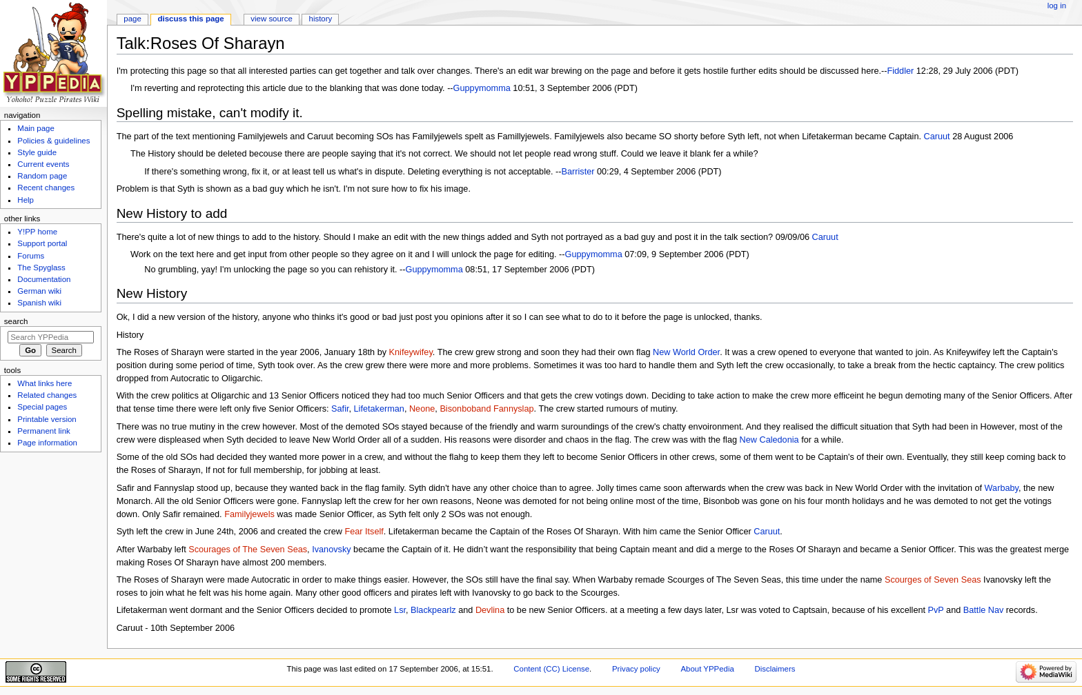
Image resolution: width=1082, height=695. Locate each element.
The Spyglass (41, 267)
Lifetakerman (379, 409)
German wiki (39, 291)
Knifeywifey (411, 352)
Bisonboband (465, 409)
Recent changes (46, 187)
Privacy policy (636, 669)
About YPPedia (707, 669)
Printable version (46, 419)
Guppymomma (482, 88)
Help (25, 200)
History (321, 18)
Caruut (937, 136)
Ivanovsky (331, 549)
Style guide (37, 152)
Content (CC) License (551, 669)
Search (16, 321)
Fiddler (900, 71)
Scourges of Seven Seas (933, 580)
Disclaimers (774, 669)
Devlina (489, 610)
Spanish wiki (39, 303)
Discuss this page (191, 18)
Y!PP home (37, 232)
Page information (47, 443)
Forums (30, 256)
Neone (422, 409)
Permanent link (43, 431)
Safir (339, 409)
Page (132, 18)
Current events (43, 164)
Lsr (400, 610)
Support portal (42, 243)
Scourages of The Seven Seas (247, 549)
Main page (36, 128)
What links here (44, 383)
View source (271, 18)
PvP (936, 610)
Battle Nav (983, 610)
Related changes (47, 395)
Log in (1056, 5)
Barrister (578, 172)
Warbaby (1002, 488)
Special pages (42, 407)
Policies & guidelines (53, 141)
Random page (42, 176)
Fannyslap (513, 409)
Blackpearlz (433, 610)
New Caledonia (769, 440)
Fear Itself (363, 531)
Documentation (43, 279)
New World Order (686, 352)
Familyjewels (249, 514)
